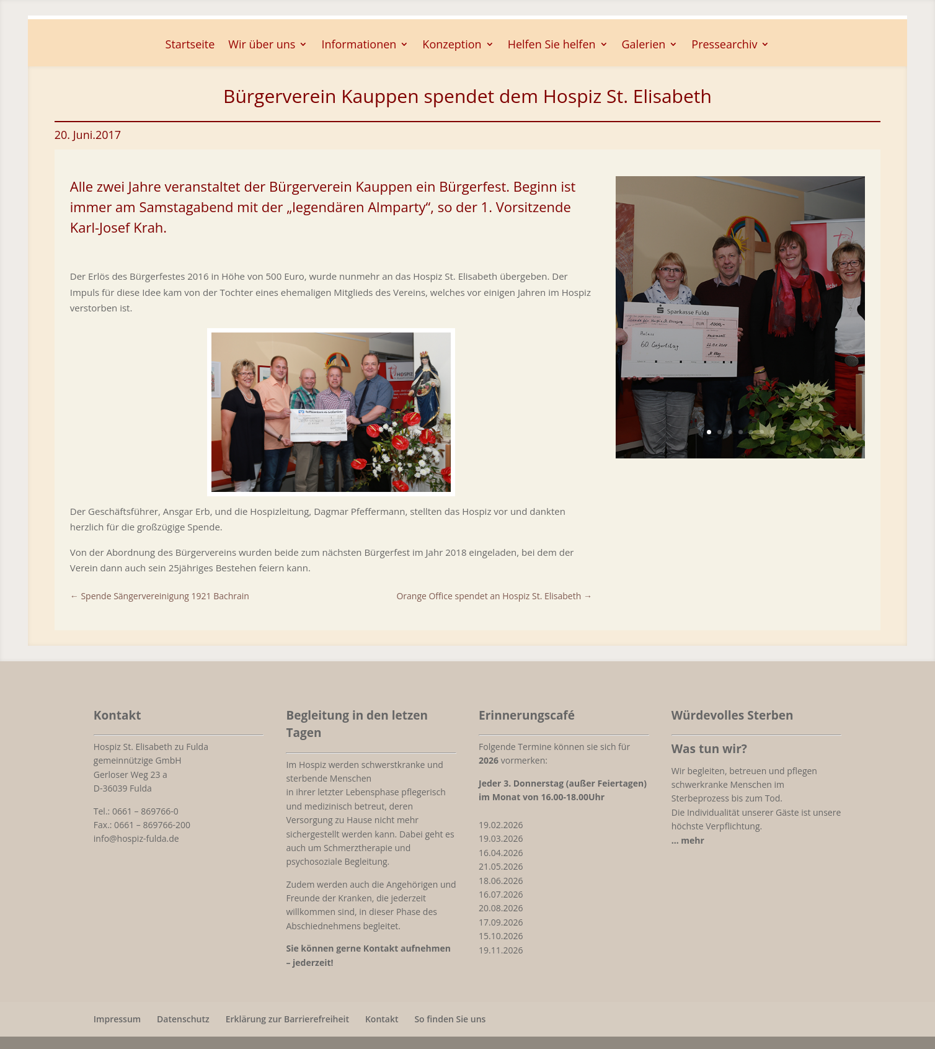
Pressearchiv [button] (724, 45)
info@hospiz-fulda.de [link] (136, 838)
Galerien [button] (644, 45)
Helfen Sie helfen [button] (552, 45)
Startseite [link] (190, 45)
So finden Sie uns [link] (449, 1019)
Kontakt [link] (382, 1019)
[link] (331, 488)
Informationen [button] (358, 45)
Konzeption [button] (451, 45)
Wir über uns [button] (261, 45)
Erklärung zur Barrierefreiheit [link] (287, 1019)
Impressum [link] (117, 1019)
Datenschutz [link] (183, 1019)
